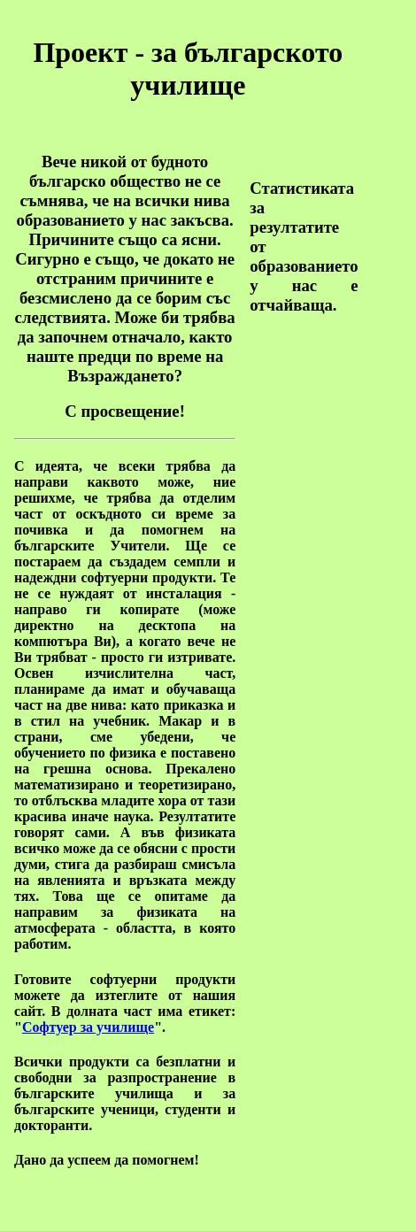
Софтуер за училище (88, 1027)
